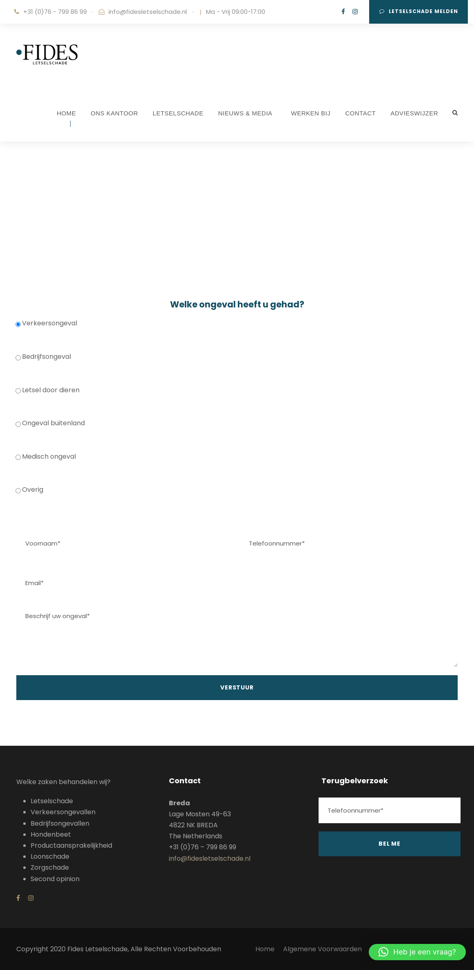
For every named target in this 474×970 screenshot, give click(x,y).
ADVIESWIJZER (414, 113)
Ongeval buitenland (50, 423)
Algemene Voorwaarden (323, 949)
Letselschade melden (418, 11)
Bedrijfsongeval (43, 356)
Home (265, 949)
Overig (29, 489)
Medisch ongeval (46, 456)
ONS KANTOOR (114, 113)
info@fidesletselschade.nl (148, 11)
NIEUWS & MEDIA (245, 113)
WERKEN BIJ (311, 113)
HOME (66, 113)
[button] (417, 952)
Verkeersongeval (46, 323)
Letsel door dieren (48, 390)
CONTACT (360, 113)
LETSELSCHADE (178, 113)
